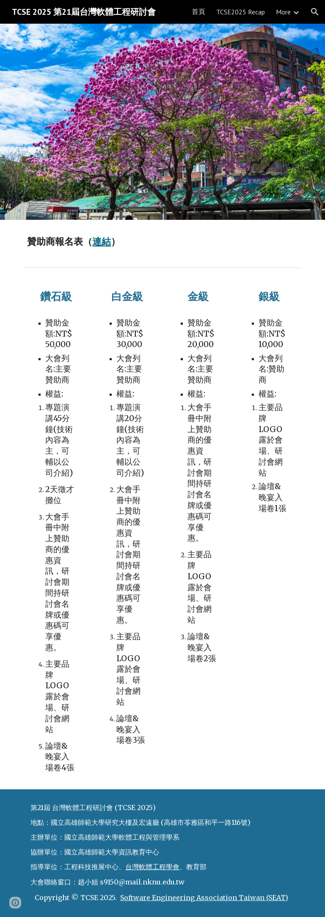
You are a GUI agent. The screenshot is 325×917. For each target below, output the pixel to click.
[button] (315, 12)
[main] (162, 242)
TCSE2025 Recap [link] (240, 12)
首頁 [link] (198, 11)
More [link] (283, 12)
